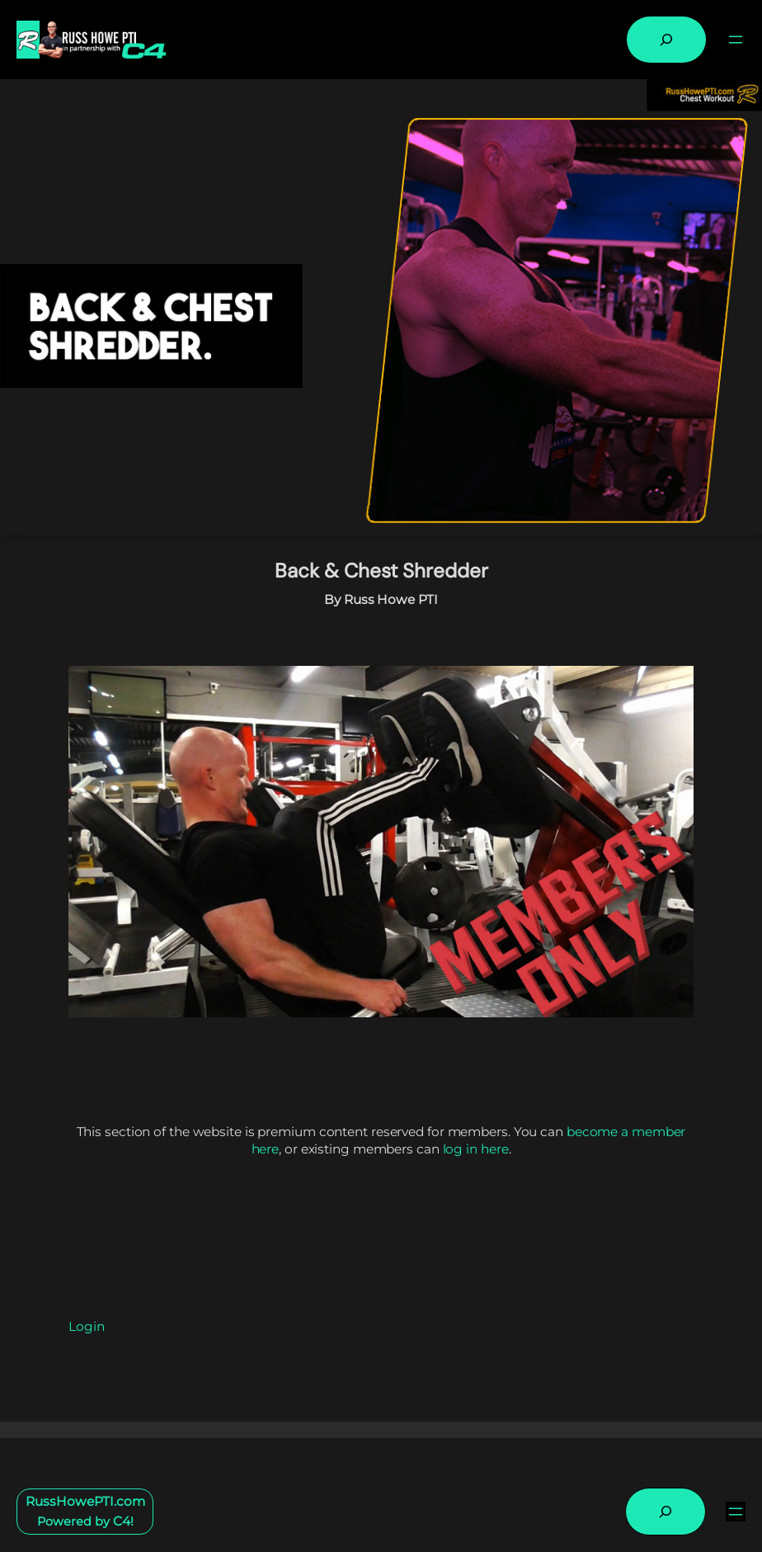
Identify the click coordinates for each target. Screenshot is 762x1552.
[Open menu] (736, 40)
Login (86, 1326)
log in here (476, 1149)
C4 (121, 1521)
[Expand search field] (666, 40)
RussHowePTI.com (85, 1501)
